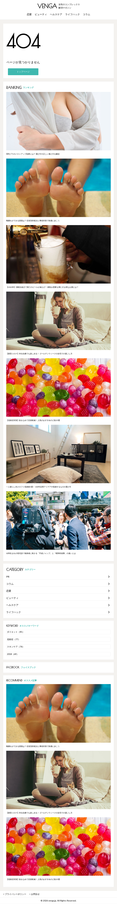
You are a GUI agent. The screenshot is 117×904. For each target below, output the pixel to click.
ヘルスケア (56, 14)
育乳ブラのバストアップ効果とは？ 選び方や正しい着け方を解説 (33, 154)
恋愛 (29, 14)
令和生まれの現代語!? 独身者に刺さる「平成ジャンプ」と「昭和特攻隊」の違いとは (41, 553)
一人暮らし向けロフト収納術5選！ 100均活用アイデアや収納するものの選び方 (38, 487)
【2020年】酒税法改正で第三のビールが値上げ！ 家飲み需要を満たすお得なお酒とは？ (42, 287)
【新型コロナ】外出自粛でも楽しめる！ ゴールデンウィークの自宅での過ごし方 (39, 353)
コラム (86, 14)
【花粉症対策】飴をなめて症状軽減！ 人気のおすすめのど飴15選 (33, 420)
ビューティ (41, 14)
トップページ (23, 71)
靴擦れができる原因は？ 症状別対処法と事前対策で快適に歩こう (33, 220)
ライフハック (72, 14)
